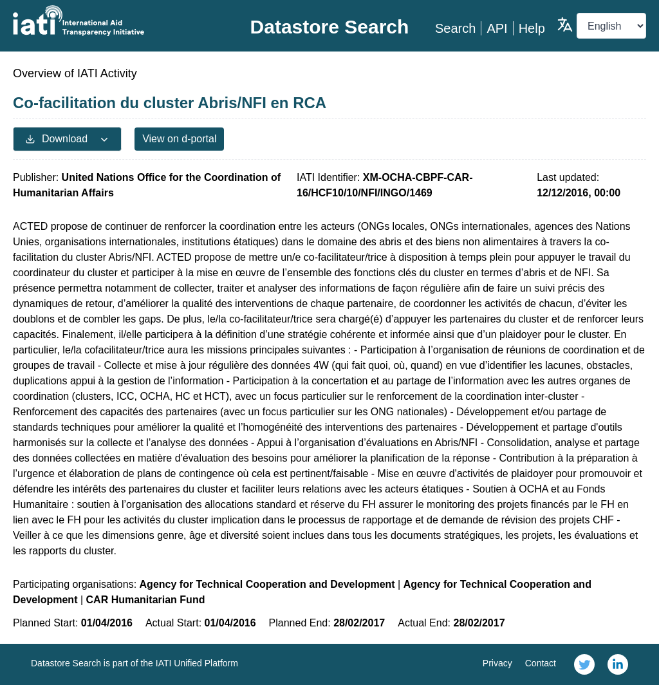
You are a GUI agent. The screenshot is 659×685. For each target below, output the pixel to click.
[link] (584, 664)
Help (532, 28)
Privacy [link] (497, 663)
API (497, 28)
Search (455, 28)
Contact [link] (540, 663)
